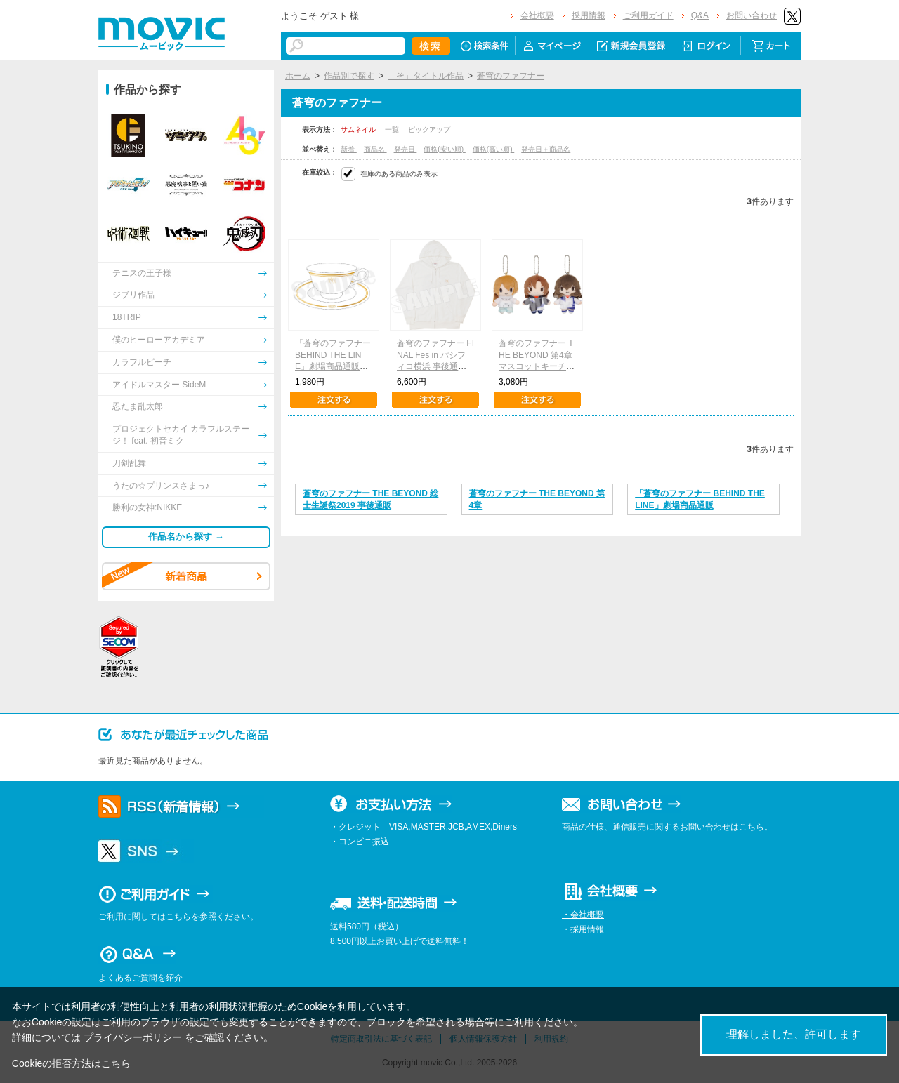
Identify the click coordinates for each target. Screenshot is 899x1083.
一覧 (392, 129)
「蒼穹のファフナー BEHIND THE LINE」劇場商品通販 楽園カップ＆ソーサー (333, 366)
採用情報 (588, 15)
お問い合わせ (751, 15)
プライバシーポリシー (133, 1037)
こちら (116, 1063)
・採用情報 (583, 929)
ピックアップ (429, 129)
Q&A (700, 15)
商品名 (375, 149)
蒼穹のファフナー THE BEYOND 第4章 (537, 499)
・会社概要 (583, 914)
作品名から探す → (186, 536)
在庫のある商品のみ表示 (399, 174)
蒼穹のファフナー (510, 76)
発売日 (405, 149)
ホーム (297, 76)
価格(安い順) (444, 149)
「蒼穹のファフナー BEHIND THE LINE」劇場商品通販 (700, 499)
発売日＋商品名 (545, 149)
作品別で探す (349, 76)
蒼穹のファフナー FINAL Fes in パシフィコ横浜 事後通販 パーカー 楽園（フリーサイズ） (436, 366)
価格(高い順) (493, 149)
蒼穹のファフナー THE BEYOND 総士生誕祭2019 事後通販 (370, 499)
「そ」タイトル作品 (426, 76)
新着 (349, 149)
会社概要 (537, 15)
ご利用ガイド (648, 15)
